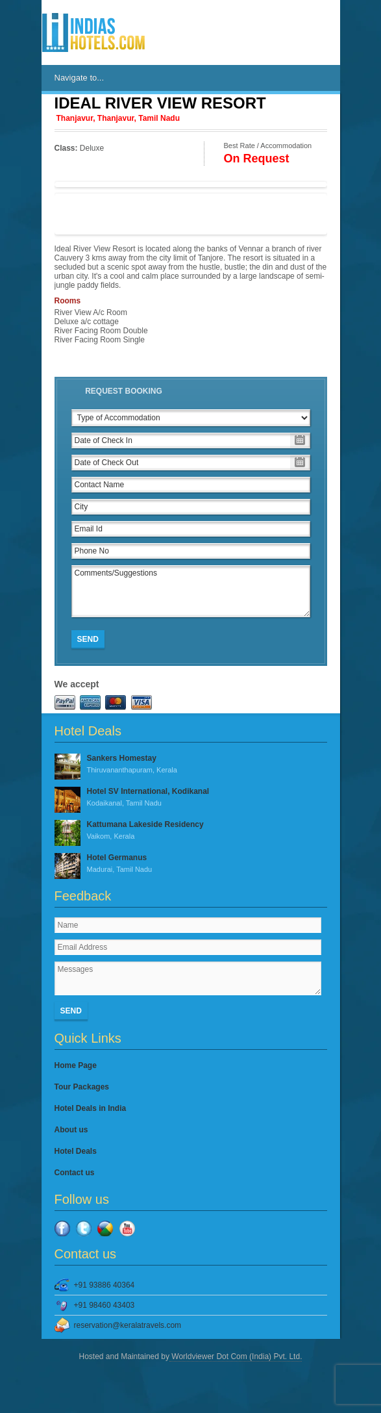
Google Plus (105, 1228)
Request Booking (123, 391)
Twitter (84, 1228)
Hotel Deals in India (91, 1108)
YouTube (127, 1228)
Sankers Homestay (191, 765)
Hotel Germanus (191, 864)
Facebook (62, 1228)
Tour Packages (82, 1086)
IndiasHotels (93, 32)
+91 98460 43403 (104, 1305)
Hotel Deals (76, 1151)
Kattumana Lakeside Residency (191, 831)
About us (71, 1129)
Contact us (75, 1172)
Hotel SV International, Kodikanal (191, 798)
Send (88, 639)
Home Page (76, 1065)
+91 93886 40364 (104, 1285)
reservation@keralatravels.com (128, 1325)
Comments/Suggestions (190, 591)
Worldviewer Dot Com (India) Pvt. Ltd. (235, 1356)
